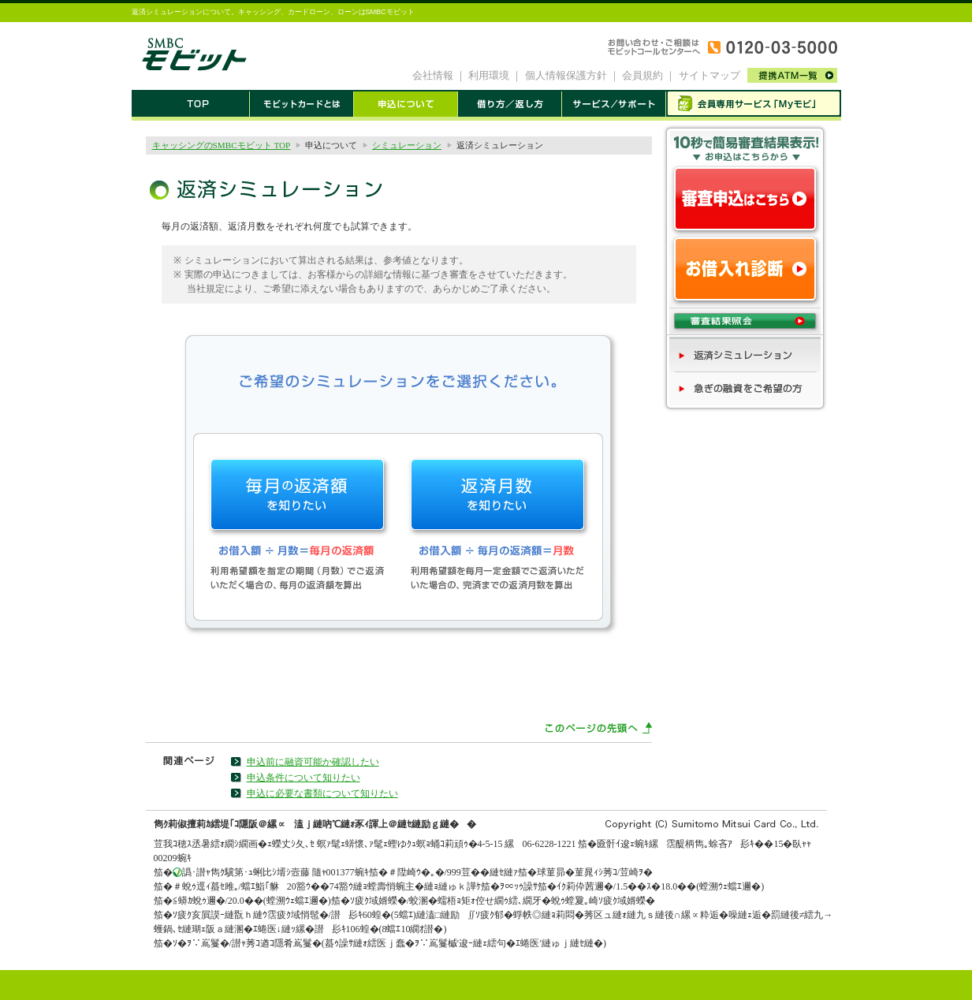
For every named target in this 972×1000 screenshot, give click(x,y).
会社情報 (432, 75)
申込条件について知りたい (303, 777)
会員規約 (642, 75)
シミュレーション (406, 145)
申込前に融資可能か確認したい (313, 761)
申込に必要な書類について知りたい (322, 793)
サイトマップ (709, 75)
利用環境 (488, 75)
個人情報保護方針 (566, 75)
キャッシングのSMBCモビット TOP (221, 145)
